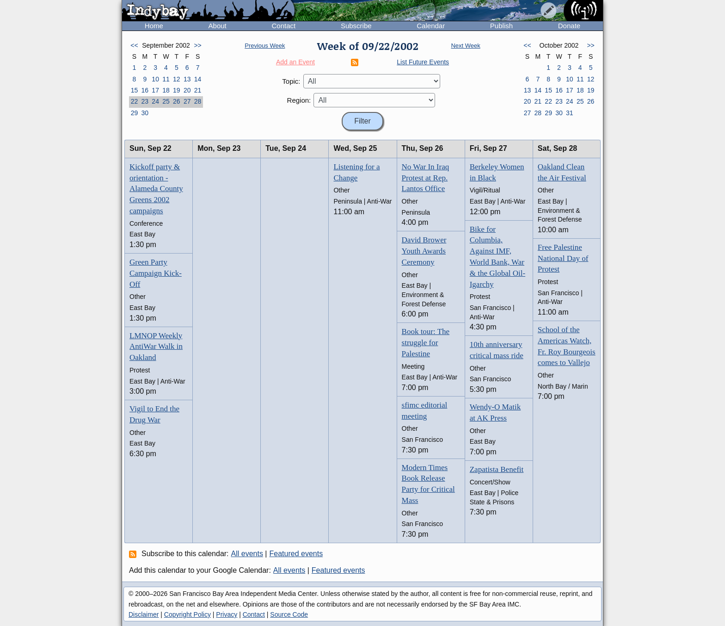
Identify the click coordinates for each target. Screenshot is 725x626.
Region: (299, 100)
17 (155, 90)
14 (198, 79)
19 (176, 90)
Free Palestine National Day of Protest (563, 258)
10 (155, 79)
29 (134, 113)
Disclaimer (144, 614)
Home (154, 26)
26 (176, 101)
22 (134, 101)
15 (134, 90)
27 (187, 101)
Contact (283, 26)
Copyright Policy (187, 614)
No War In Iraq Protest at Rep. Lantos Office (425, 177)
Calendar (431, 26)
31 (569, 113)
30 (144, 113)
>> (197, 45)
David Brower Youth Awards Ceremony (424, 251)
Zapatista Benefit (497, 469)
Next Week (465, 45)
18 (166, 90)
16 (144, 90)
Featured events (296, 554)
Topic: (291, 81)
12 (176, 79)
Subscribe (356, 26)
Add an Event (295, 62)
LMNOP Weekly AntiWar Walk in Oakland (156, 346)
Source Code (289, 614)
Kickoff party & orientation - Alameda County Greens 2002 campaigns (156, 188)
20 (187, 90)
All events (247, 554)
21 (198, 90)
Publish (501, 26)
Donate (569, 26)
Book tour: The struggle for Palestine (426, 342)
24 (155, 101)
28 (198, 101)
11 (166, 79)
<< (134, 45)
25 (166, 101)
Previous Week (265, 45)
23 (144, 101)
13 (187, 79)
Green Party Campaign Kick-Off (155, 273)
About (218, 26)
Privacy (226, 614)
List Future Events (423, 62)
